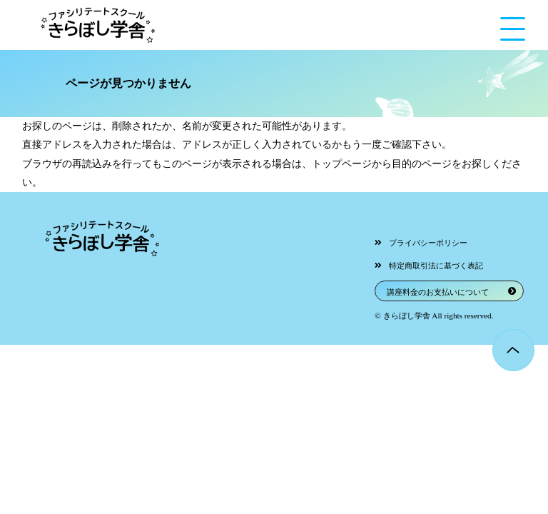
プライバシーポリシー (428, 242)
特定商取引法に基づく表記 (436, 265)
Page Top (513, 350)
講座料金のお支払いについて (438, 292)
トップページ (342, 163)
